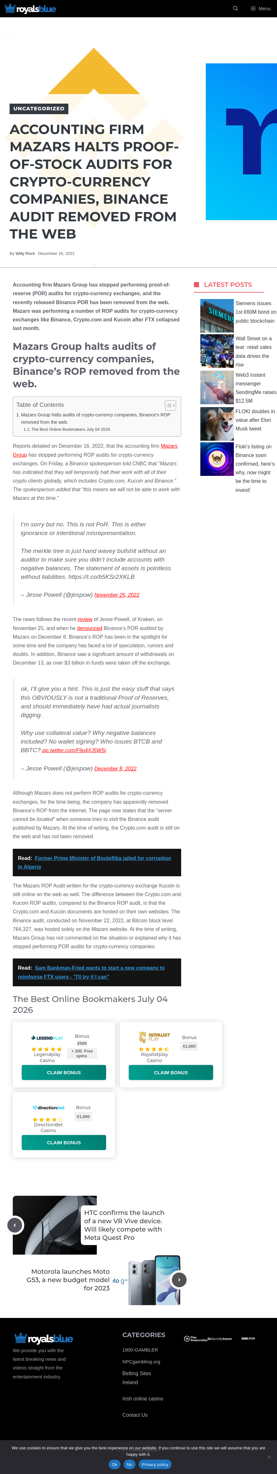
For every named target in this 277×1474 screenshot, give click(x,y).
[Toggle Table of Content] (167, 405)
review (85, 619)
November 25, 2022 (117, 595)
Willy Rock (25, 253)
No (129, 1464)
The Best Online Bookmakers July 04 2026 (70, 429)
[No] (269, 1457)
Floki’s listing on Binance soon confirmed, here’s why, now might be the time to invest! (237, 467)
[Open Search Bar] (235, 8)
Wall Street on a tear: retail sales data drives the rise (236, 351)
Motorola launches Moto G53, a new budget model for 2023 (68, 1280)
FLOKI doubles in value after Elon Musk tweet (237, 424)
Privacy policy (155, 1464)
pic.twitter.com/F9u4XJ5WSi (74, 750)
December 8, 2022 (116, 768)
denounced (89, 628)
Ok (114, 1464)
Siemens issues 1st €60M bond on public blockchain (238, 316)
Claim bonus (64, 1072)
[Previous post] (14, 1225)
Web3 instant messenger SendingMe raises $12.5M (238, 387)
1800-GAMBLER (140, 1349)
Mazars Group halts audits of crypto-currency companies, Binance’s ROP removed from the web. (95, 418)
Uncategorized (39, 109)
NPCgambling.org (141, 1361)
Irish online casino (142, 1398)
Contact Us (135, 1415)
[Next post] (179, 1279)
